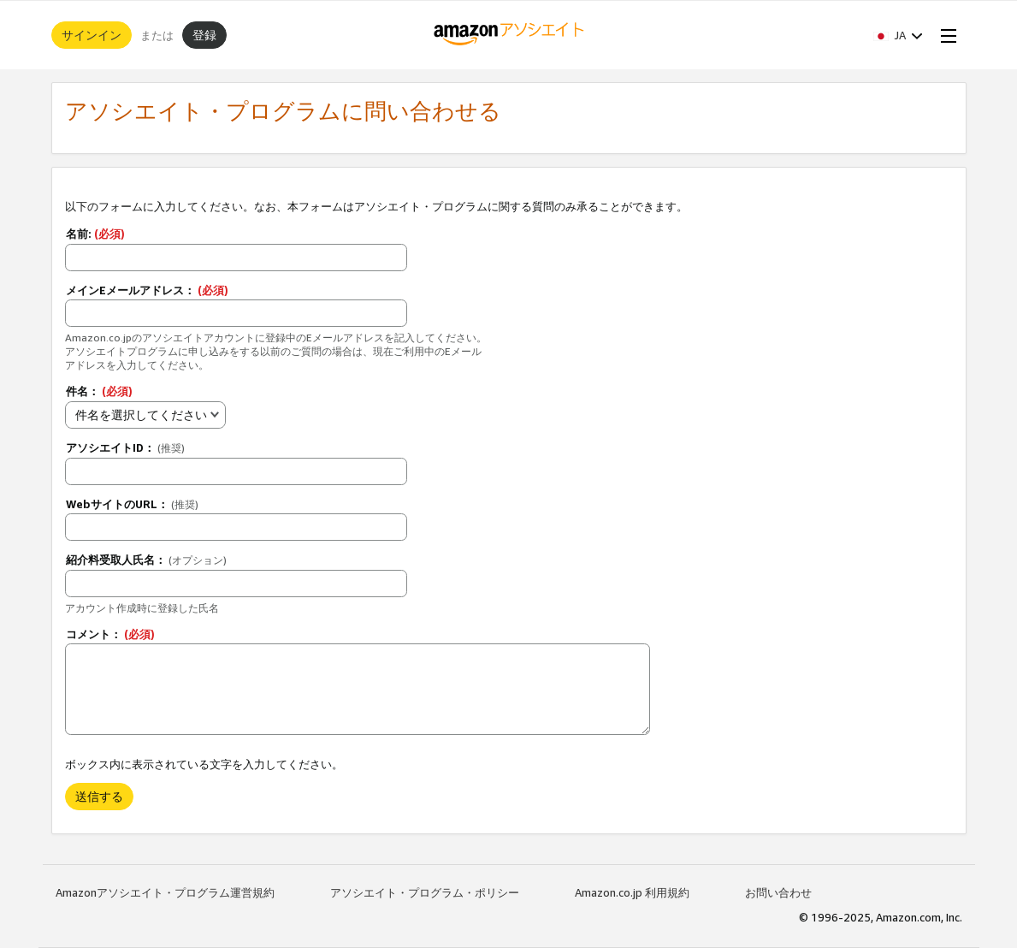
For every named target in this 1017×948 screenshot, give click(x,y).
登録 (204, 34)
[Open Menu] (945, 35)
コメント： (110, 634)
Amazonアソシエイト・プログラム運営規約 (165, 892)
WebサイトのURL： (132, 504)
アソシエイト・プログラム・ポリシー (424, 892)
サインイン (91, 34)
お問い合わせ (778, 892)
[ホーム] (508, 35)
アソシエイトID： (125, 447)
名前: (95, 233)
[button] (898, 35)
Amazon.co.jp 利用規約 (632, 892)
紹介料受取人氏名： (146, 559)
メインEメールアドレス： (147, 290)
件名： (99, 391)
